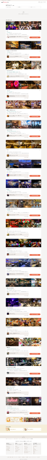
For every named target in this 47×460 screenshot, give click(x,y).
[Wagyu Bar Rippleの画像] (23, 124)
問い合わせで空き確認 (35, 37)
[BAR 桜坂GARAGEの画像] (23, 322)
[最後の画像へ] (40, 25)
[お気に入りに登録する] (39, 31)
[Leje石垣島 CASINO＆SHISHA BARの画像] (23, 203)
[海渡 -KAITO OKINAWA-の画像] (23, 282)
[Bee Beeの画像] (23, 183)
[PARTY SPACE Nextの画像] (23, 302)
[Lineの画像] (23, 25)
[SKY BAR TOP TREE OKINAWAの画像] (23, 45)
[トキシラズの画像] (23, 85)
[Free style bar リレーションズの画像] (23, 243)
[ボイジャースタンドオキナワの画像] (23, 381)
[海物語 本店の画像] (23, 342)
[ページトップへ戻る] (23, 436)
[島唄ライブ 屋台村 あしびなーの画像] (23, 104)
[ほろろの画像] (23, 144)
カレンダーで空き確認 (35, 57)
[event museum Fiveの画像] (23, 65)
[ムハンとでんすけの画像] (23, 401)
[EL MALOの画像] (23, 223)
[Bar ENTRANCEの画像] (23, 263)
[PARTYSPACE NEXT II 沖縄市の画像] (23, 361)
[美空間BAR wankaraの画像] (23, 164)
